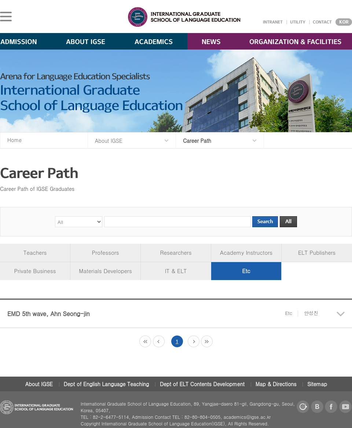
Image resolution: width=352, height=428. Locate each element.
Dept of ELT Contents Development (202, 384)
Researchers (176, 252)
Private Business (35, 271)
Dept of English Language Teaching (106, 384)
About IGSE (39, 384)
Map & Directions (276, 384)
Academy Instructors (246, 252)
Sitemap (317, 384)
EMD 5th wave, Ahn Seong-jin (162, 313)
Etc (246, 271)
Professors (105, 252)
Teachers (35, 252)
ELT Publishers (317, 252)
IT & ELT (176, 271)
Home (14, 140)
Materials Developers (105, 271)
